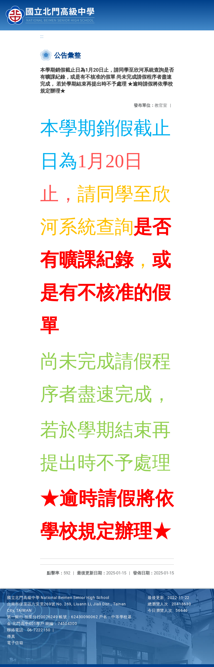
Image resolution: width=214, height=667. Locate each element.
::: (41, 36)
